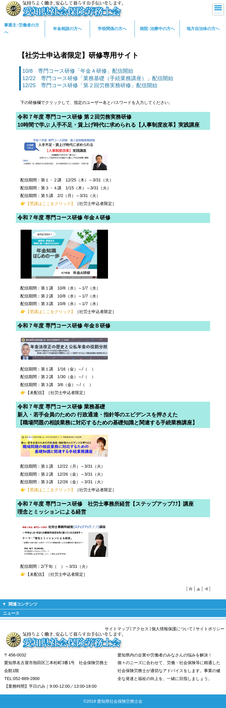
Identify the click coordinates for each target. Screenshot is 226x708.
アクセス (140, 629)
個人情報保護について (172, 629)
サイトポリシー (210, 629)
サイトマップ (117, 629)
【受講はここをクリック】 (50, 203)
